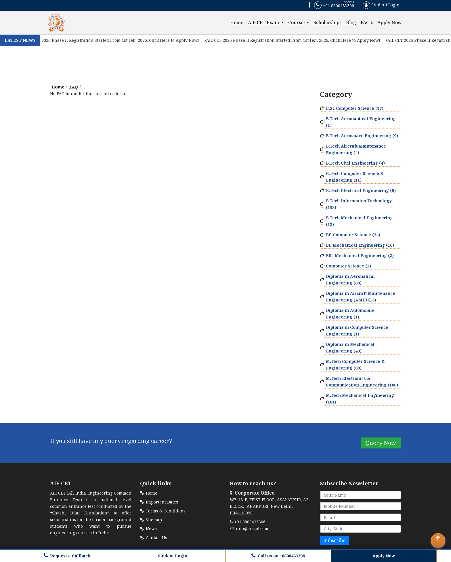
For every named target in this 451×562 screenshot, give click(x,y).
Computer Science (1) (348, 266)
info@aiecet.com (249, 528)
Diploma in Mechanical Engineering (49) (350, 348)
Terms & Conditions (163, 511)
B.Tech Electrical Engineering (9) (361, 190)
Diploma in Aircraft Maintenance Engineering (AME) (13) (360, 297)
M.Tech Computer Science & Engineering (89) (355, 365)
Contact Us (153, 537)
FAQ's (367, 22)
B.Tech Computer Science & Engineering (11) (355, 177)
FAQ (73, 87)
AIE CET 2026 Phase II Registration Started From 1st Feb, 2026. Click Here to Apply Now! (112, 40)
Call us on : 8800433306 (278, 556)
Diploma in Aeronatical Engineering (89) (350, 280)
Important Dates (159, 502)
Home (238, 22)
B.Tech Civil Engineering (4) (355, 163)
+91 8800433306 (334, 5)
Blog (351, 22)
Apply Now (389, 22)
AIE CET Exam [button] (264, 22)
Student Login (381, 4)
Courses (296, 22)
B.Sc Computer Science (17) (354, 108)
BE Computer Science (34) (353, 234)
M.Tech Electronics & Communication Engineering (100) (362, 382)
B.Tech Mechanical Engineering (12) (359, 221)
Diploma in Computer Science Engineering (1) (357, 331)
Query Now (381, 443)
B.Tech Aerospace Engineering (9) (362, 135)
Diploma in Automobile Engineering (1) (350, 314)
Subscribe (334, 540)
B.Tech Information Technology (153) (359, 204)
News (148, 528)
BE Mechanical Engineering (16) (360, 245)
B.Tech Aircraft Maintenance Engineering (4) (356, 149)
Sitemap (151, 520)
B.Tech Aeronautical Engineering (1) (361, 122)
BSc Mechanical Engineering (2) (360, 255)
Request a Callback (67, 556)
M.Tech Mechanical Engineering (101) (360, 399)
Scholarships (327, 22)
